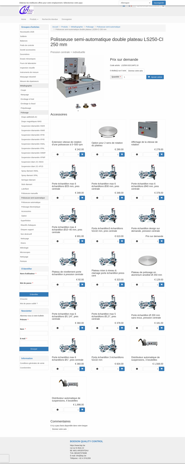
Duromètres (24, 54)
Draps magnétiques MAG (31, 121)
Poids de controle (27, 45)
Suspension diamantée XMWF (33, 153)
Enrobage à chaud (28, 104)
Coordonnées (25, 368)
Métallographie (26, 86)
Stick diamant (26, 184)
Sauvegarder (159, 3)
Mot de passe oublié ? (29, 303)
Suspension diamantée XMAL (33, 144)
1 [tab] (78, 111)
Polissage (25, 113)
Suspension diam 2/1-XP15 (32, 166)
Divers (23, 243)
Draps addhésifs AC (29, 117)
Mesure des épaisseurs (29, 81)
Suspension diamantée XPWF (33, 157)
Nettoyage (25, 239)
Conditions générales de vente (32, 363)
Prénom (23, 320)
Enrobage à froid (27, 99)
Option (24, 216)
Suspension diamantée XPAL (33, 148)
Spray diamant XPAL (29, 175)
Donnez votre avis (135, 71)
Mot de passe (25, 283)
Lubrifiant (25, 189)
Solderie (23, 36)
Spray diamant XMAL (29, 171)
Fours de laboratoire (28, 63)
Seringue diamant (28, 180)
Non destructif (26, 234)
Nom (22, 329)
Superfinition (26, 221)
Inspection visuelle (27, 68)
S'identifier (34, 294)
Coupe (23, 90)
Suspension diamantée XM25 (33, 126)
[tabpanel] (78, 106)
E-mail (22, 339)
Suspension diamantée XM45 (33, 130)
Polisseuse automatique (30, 202)
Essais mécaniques (28, 59)
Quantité (115, 77)
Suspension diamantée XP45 (33, 139)
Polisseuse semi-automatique (33, 198)
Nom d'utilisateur (27, 274)
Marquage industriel (28, 77)
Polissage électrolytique (30, 207)
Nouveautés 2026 (27, 32)
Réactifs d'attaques (28, 225)
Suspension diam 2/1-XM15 (32, 162)
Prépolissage (26, 108)
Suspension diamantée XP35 (33, 135)
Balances (23, 41)
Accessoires (26, 211)
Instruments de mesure (29, 72)
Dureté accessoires (27, 50)
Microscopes (25, 252)
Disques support (27, 230)
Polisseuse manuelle (29, 193)
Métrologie (24, 248)
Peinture (23, 261)
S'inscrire (23, 299)
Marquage (25, 95)
